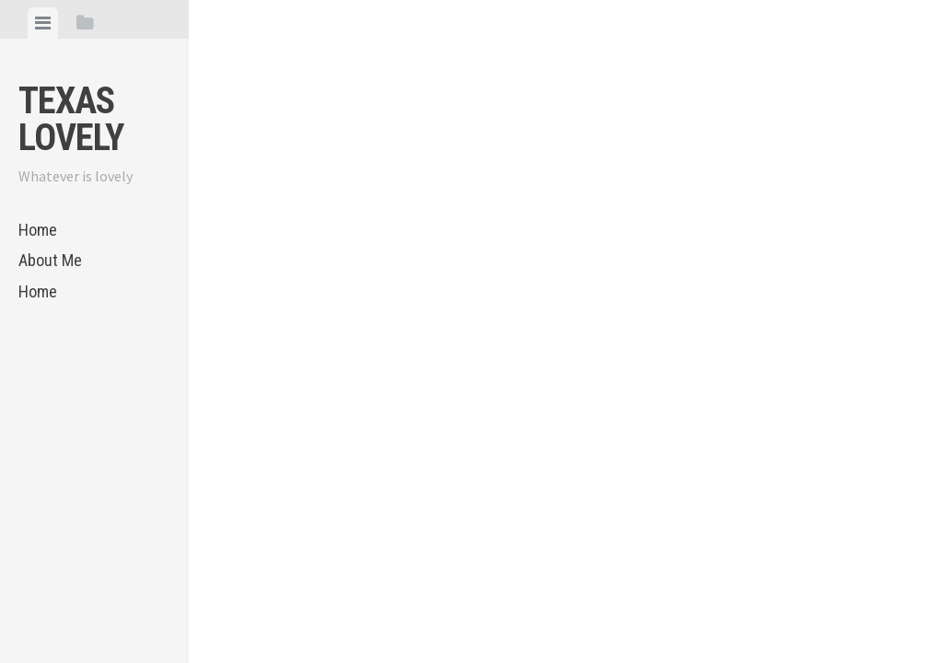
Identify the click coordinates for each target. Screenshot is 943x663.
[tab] (43, 23)
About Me (50, 260)
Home (37, 229)
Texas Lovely (70, 119)
